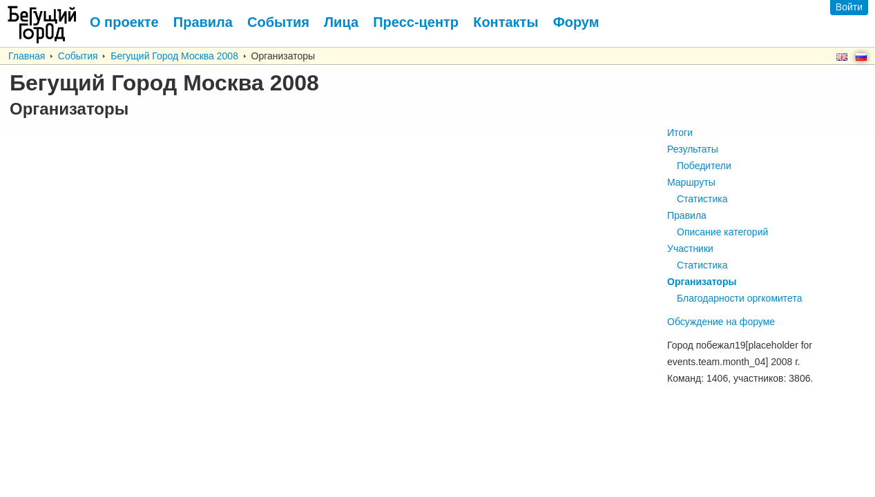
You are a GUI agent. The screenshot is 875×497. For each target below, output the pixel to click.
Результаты (692, 149)
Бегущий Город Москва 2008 (174, 55)
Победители (704, 165)
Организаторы (701, 281)
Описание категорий (722, 231)
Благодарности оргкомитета (739, 298)
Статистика (702, 198)
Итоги (680, 132)
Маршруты (691, 182)
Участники (690, 248)
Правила (686, 215)
